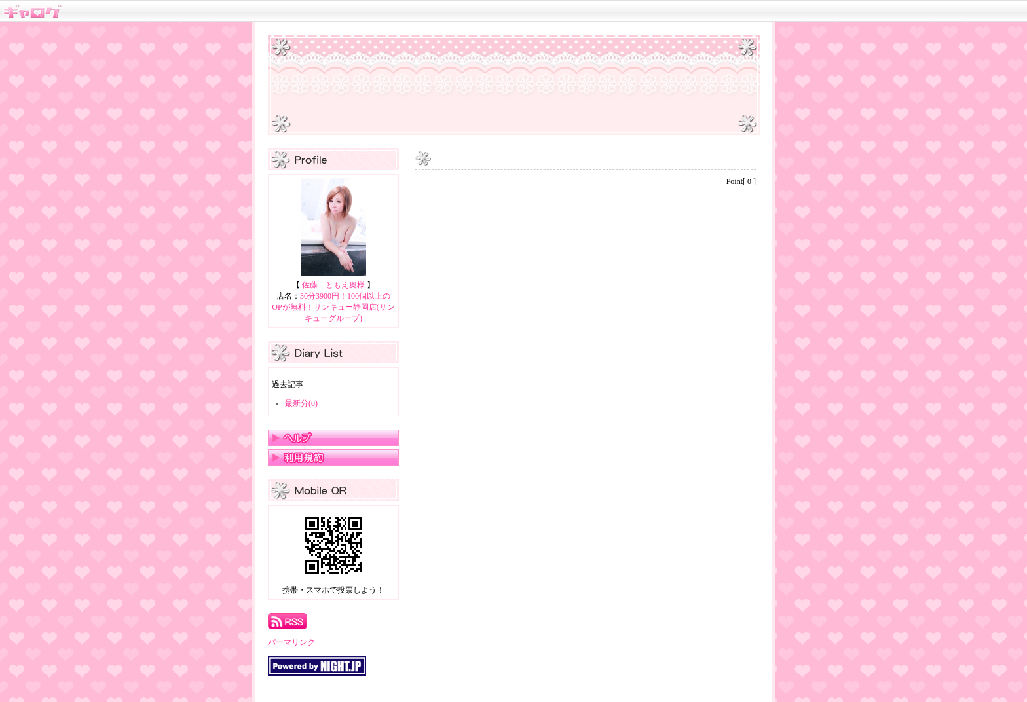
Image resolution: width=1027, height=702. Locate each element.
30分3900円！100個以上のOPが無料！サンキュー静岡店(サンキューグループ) (333, 307)
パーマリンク (291, 642)
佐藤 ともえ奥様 (333, 284)
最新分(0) (301, 403)
